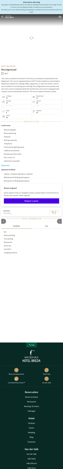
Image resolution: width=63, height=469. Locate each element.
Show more (5, 165)
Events (31, 428)
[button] (3, 221)
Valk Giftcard (32, 463)
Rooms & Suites (31, 397)
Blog (31, 437)
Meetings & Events (31, 406)
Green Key (46, 371)
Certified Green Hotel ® (16, 380)
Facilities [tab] (16, 226)
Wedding (31, 432)
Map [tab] (46, 226)
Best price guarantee (16, 371)
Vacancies (31, 442)
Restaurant (31, 401)
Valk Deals (31, 458)
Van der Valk (46, 380)
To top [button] (31, 345)
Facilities (31, 423)
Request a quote (31, 201)
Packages (31, 411)
